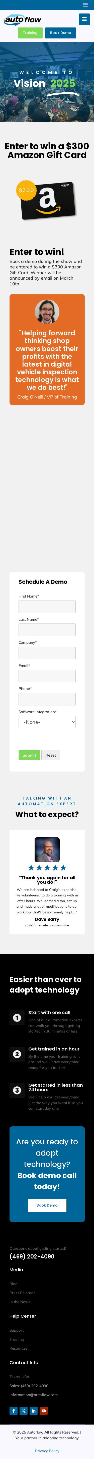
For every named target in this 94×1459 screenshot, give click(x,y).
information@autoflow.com (34, 1394)
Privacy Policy (47, 1451)
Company (28, 642)
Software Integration (38, 711)
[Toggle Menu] (84, 19)
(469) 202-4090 (32, 1256)
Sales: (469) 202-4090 (29, 1385)
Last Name (29, 619)
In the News (20, 1301)
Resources (18, 1348)
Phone (25, 688)
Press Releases (22, 1292)
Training (30, 32)
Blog (14, 1283)
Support (17, 1330)
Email (24, 665)
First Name (29, 596)
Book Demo (60, 32)
